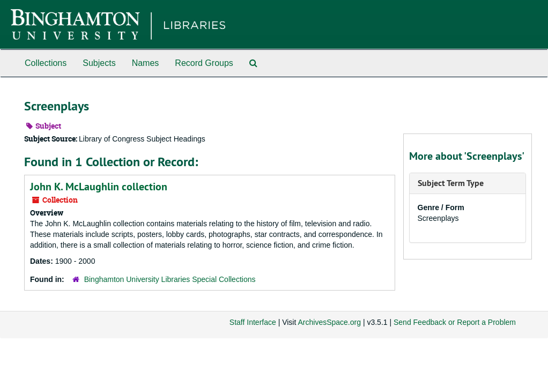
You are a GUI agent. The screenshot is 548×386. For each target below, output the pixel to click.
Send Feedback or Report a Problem (455, 322)
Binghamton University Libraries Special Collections (170, 279)
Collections (45, 63)
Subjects (99, 63)
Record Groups (204, 63)
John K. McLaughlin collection (98, 187)
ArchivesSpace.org (329, 322)
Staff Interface (252, 322)
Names (145, 63)
